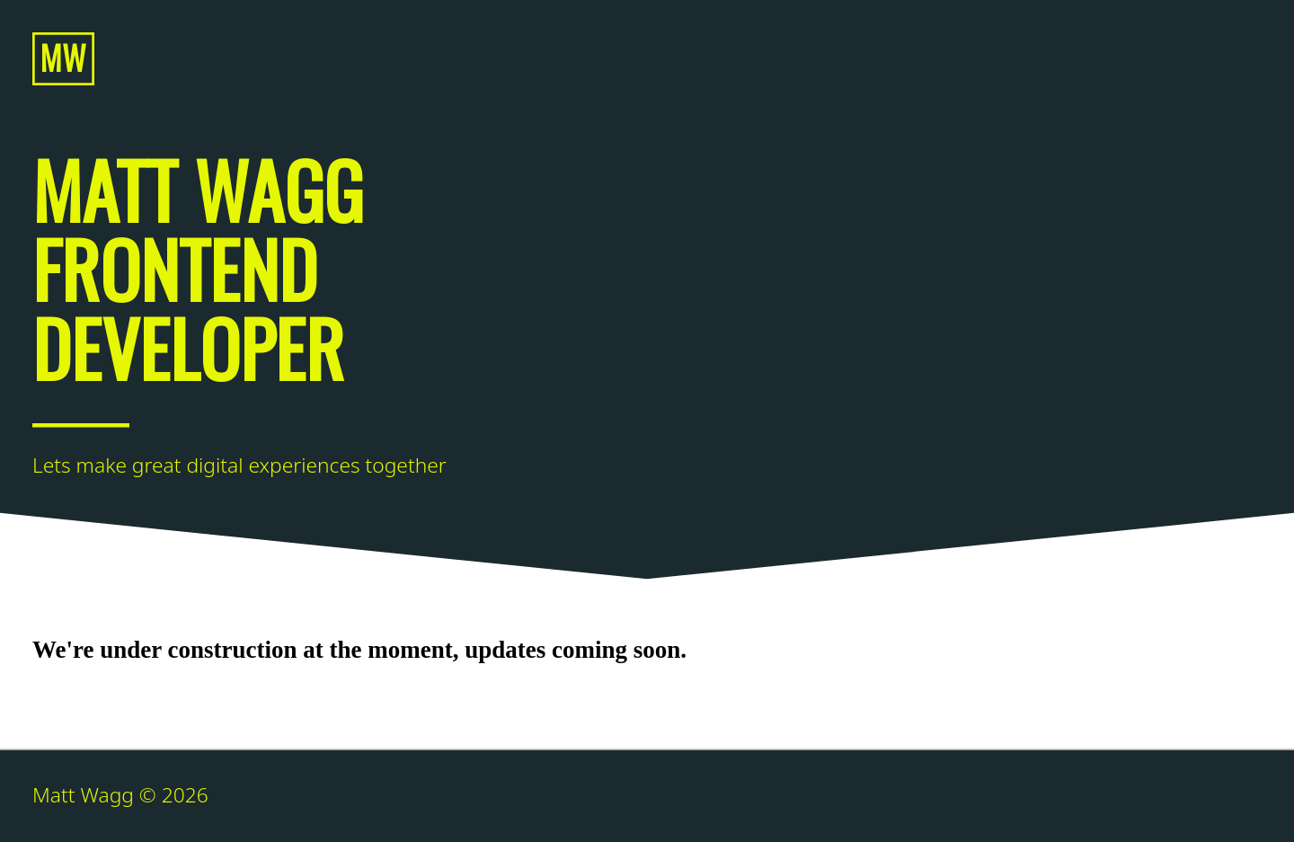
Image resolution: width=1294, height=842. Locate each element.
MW (63, 57)
